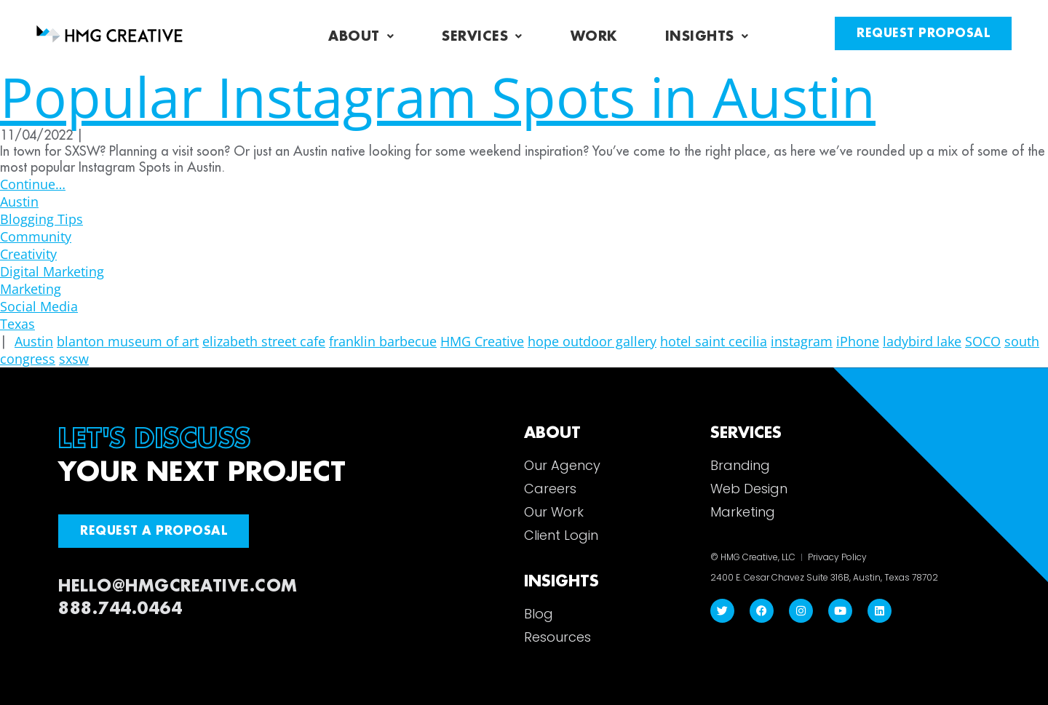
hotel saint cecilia (713, 341)
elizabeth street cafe (263, 341)
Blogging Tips (41, 219)
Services (482, 36)
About (361, 36)
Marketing (30, 289)
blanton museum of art (128, 341)
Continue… (33, 184)
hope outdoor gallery (592, 341)
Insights (707, 36)
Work (594, 36)
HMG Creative (482, 341)
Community (35, 236)
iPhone (857, 341)
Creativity (28, 254)
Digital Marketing (52, 271)
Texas (17, 323)
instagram (802, 341)
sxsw (74, 358)
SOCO (983, 341)
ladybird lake (922, 341)
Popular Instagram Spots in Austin (438, 96)
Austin (19, 201)
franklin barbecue (383, 341)
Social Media (39, 306)
